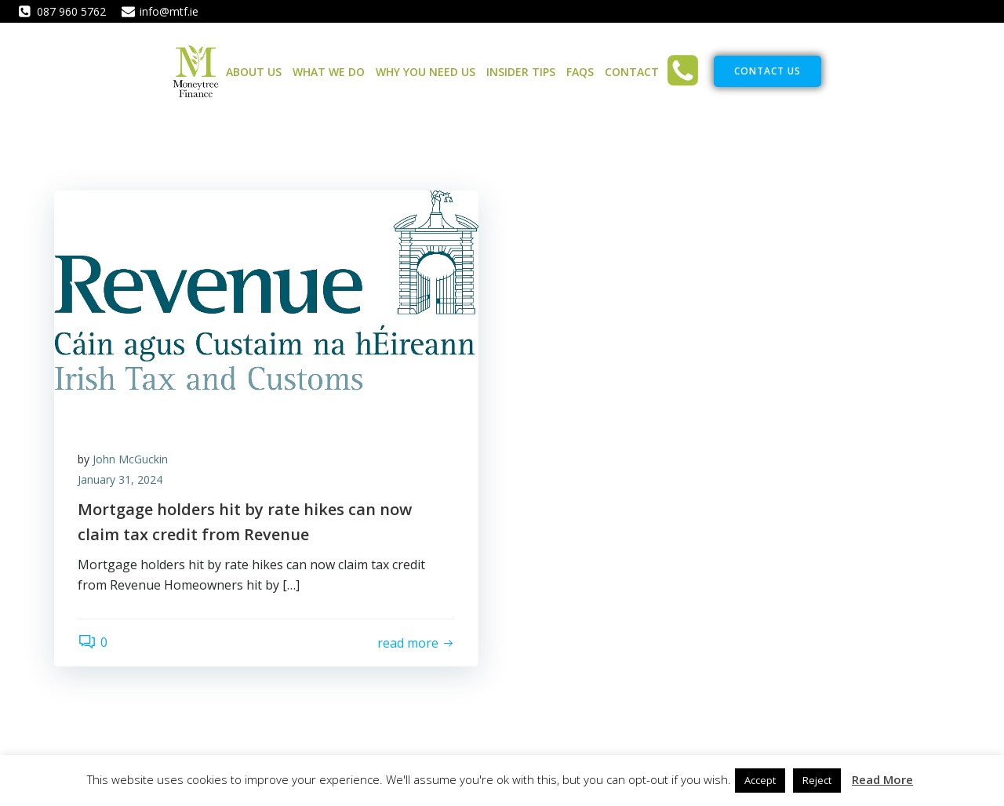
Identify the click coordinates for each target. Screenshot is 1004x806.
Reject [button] (816, 780)
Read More (882, 779)
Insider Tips (520, 71)
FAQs (580, 71)
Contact (632, 71)
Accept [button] (760, 780)
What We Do (329, 71)
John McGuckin (130, 459)
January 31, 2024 (120, 479)
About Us (254, 71)
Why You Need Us (425, 71)
